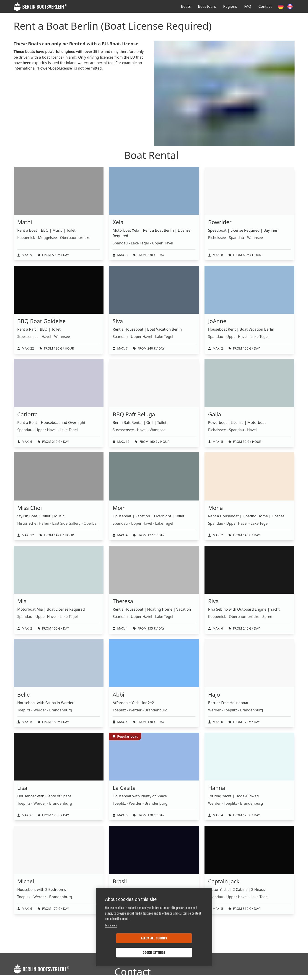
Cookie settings (180, 952)
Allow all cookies (128, 952)
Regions (230, 6)
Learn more (111, 939)
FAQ (247, 6)
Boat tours (207, 6)
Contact (265, 6)
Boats (186, 6)
